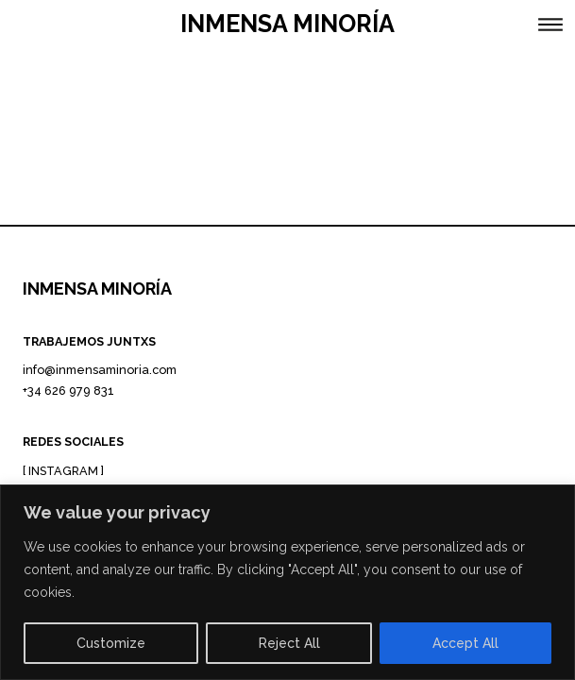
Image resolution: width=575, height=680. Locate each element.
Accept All (465, 643)
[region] (287, 582)
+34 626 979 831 (68, 390)
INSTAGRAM (63, 471)
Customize (110, 643)
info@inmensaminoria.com (100, 370)
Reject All (289, 643)
